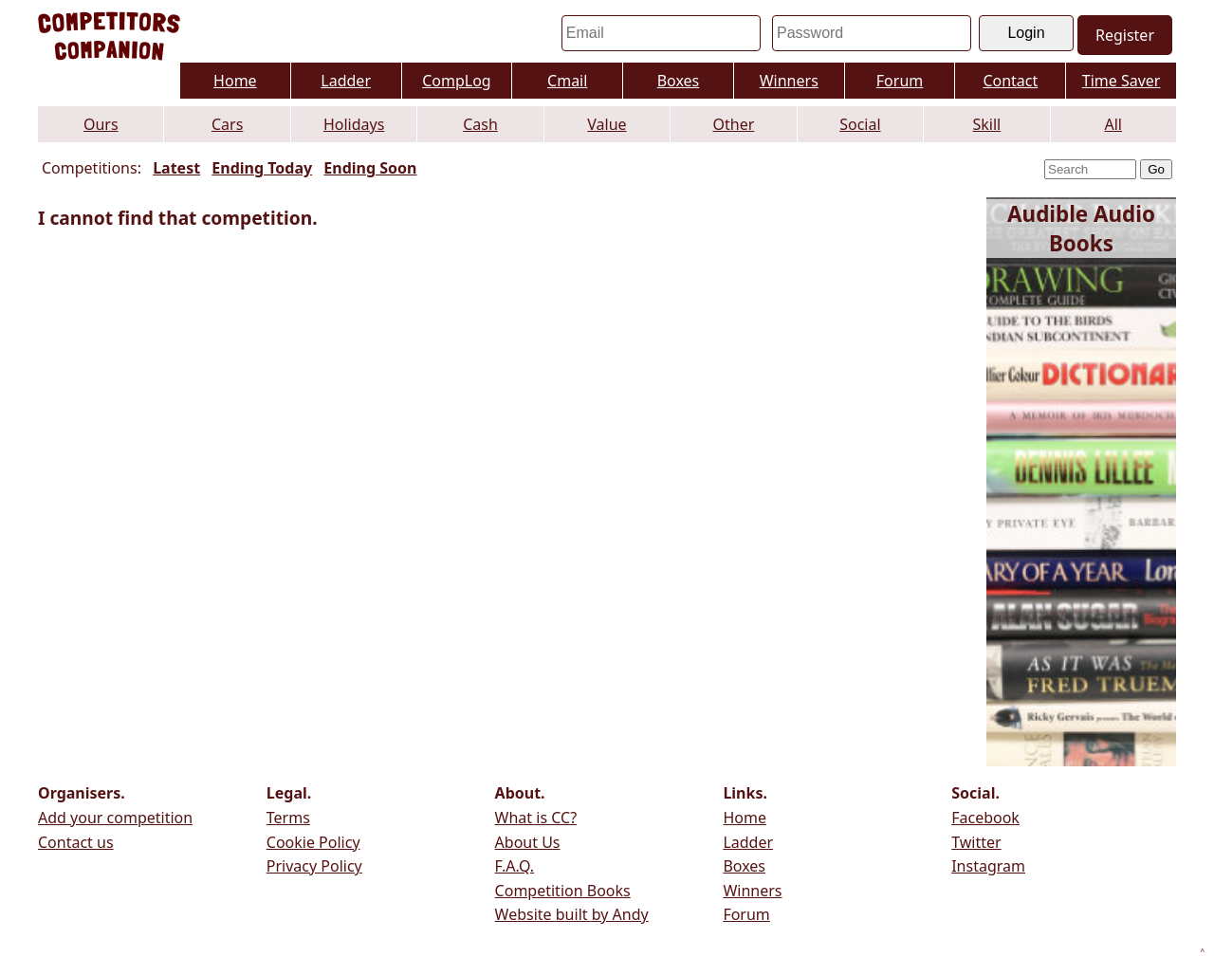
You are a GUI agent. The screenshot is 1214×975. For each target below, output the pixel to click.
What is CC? (536, 817)
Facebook (985, 817)
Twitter (976, 842)
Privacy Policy (314, 865)
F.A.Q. (515, 865)
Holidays (353, 124)
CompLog (456, 80)
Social (859, 124)
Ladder (346, 80)
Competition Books (563, 890)
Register (1124, 35)
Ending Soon (369, 167)
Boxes (678, 80)
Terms (288, 817)
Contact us (76, 842)
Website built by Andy (572, 914)
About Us (528, 842)
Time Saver (1121, 80)
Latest (176, 167)
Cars (227, 124)
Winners (789, 80)
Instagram (988, 865)
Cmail (567, 80)
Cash (480, 124)
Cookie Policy (313, 842)
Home (235, 80)
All (1113, 124)
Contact (1010, 80)
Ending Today (262, 167)
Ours (101, 124)
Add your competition (115, 817)
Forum (899, 80)
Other (734, 124)
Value (606, 124)
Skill (986, 124)
